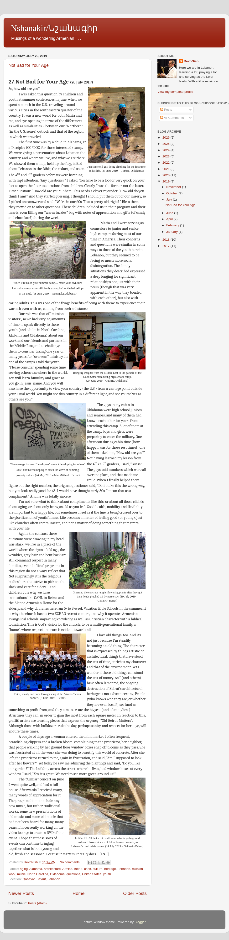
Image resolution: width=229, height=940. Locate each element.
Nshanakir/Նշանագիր (54, 28)
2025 (166, 143)
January (172, 232)
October (172, 193)
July (169, 199)
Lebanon (124, 869)
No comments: (70, 862)
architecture (52, 869)
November (174, 187)
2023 (166, 156)
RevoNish (191, 61)
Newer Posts (21, 893)
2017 (166, 246)
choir (87, 869)
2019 (166, 181)
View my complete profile (175, 91)
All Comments (172, 117)
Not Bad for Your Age (29, 65)
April (170, 219)
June (170, 213)
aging (24, 869)
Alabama (35, 869)
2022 (166, 162)
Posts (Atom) (37, 903)
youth (107, 874)
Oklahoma (57, 874)
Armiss (67, 869)
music (21, 874)
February (173, 225)
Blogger (140, 922)
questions (73, 874)
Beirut (78, 869)
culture (98, 869)
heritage (110, 869)
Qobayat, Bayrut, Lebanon (41, 879)
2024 (166, 150)
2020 (166, 175)
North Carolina (37, 874)
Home (78, 893)
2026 (166, 137)
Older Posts (135, 893)
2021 (166, 169)
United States (91, 874)
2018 (166, 239)
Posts (166, 109)
